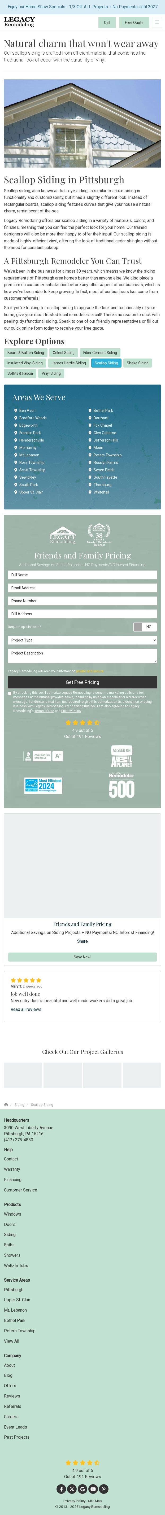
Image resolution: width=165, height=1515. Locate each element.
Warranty (12, 1169)
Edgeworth (26, 425)
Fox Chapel (100, 425)
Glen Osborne (102, 433)
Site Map (95, 1501)
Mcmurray (25, 448)
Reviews (12, 1396)
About (9, 1365)
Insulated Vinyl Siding (25, 363)
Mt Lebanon (26, 455)
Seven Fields (102, 470)
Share (82, 941)
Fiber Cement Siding (100, 353)
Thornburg (100, 485)
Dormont (98, 418)
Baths (9, 1244)
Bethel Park (101, 410)
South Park (26, 485)
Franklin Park (27, 433)
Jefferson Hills (103, 440)
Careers (11, 1416)
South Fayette (103, 477)
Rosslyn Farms (103, 462)
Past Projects (16, 1437)
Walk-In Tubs (16, 1265)
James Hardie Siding (68, 363)
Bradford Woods (30, 418)
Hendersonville (29, 440)
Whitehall (99, 492)
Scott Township (29, 470)
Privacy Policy (71, 711)
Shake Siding (138, 363)
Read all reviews (26, 1009)
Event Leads (15, 1427)
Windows (12, 1214)
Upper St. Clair (28, 492)
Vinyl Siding (51, 373)
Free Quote (134, 22)
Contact (11, 1159)
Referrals (12, 1406)
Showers (12, 1255)
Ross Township (29, 462)
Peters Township (105, 455)
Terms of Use (44, 711)
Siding (10, 1234)
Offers (10, 1385)
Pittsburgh (13, 1289)
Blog (8, 1375)
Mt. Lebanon (15, 1310)
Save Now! (82, 957)
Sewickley (25, 477)
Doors (9, 1224)
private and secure (89, 671)
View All (11, 1341)
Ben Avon (25, 410)
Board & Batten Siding (25, 353)
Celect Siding (64, 353)
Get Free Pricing (82, 682)
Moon (96, 448)
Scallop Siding (106, 363)
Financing (12, 1179)
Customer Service (20, 1190)
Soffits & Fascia (20, 373)
